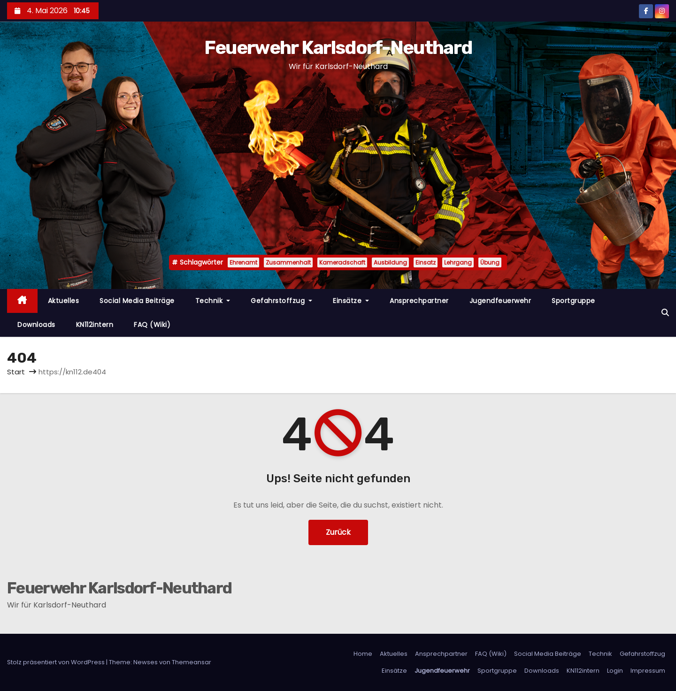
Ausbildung (390, 262)
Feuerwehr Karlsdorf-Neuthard (338, 48)
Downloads (36, 324)
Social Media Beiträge (137, 300)
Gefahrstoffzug (281, 300)
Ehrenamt (243, 262)
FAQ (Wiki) (152, 324)
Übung (489, 262)
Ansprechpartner (419, 300)
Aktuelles (63, 300)
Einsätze (351, 300)
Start (16, 372)
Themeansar (191, 662)
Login (615, 670)
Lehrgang (458, 262)
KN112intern (95, 324)
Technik (212, 300)
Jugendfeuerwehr (500, 300)
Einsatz (425, 262)
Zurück (338, 532)
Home (362, 653)
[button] (665, 312)
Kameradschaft (342, 262)
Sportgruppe (573, 300)
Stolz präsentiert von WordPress (56, 662)
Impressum (647, 670)
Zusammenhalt (288, 262)
